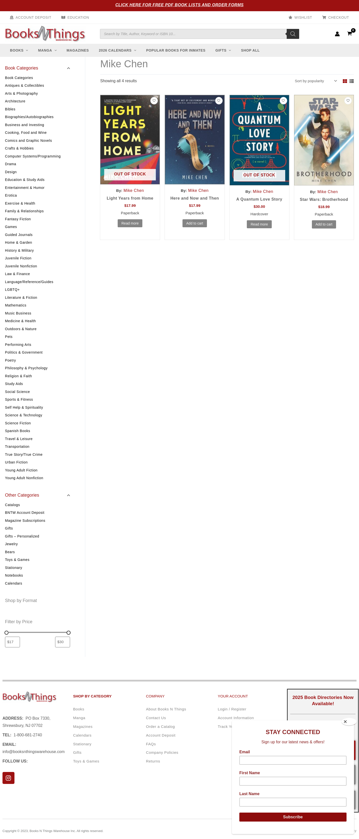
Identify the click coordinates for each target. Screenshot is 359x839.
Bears (10, 557)
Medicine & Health (20, 326)
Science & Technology (23, 420)
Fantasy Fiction (18, 224)
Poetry (10, 365)
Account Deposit (32, 17)
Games (11, 232)
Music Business (18, 318)
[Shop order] (314, 86)
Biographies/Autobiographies (29, 122)
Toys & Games (17, 565)
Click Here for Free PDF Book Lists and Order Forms (179, 5)
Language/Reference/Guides (29, 287)
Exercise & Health (20, 208)
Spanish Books (17, 436)
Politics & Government (24, 357)
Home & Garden (18, 247)
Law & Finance (17, 279)
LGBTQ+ (12, 295)
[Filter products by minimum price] (12, 647)
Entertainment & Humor (25, 193)
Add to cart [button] (194, 229)
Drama (10, 169)
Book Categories (19, 83)
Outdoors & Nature (21, 334)
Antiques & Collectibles (24, 90)
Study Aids (14, 389)
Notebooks (14, 581)
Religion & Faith (18, 381)
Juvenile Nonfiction (21, 271)
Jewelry (11, 549)
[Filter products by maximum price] (62, 647)
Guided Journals (19, 240)
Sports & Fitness (19, 404)
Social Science (17, 397)
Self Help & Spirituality (24, 412)
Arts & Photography (21, 98)
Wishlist (308, 17)
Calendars (13, 589)
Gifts (9, 533)
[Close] (349, 721)
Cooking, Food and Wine (26, 138)
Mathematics (15, 310)
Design (11, 177)
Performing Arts (18, 350)
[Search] (293, 36)
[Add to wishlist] (154, 106)
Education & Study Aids (25, 185)
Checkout (340, 17)
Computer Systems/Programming (33, 161)
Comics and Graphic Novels (28, 146)
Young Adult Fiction (21, 475)
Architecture (15, 106)
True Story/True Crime (24, 459)
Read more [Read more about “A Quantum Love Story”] (259, 230)
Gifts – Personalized (22, 541)
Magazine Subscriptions (25, 526)
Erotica (11, 200)
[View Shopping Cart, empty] (349, 36)
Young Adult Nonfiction (24, 483)
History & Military (19, 255)
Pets (8, 342)
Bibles (10, 114)
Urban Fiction (16, 467)
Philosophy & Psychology (26, 373)
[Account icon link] (337, 36)
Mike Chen (134, 196)
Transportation (17, 452)
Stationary (13, 573)
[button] (28, 55)
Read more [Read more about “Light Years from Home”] (130, 229)
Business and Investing (24, 130)
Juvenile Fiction (18, 263)
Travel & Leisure (19, 444)
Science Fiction (18, 428)
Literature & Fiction (21, 303)
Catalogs (12, 510)
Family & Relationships (24, 216)
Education (74, 17)
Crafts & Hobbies (19, 153)
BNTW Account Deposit (24, 518)
